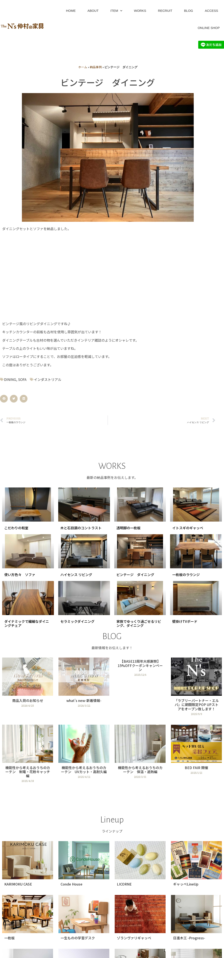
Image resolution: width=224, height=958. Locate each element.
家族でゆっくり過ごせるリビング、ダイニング (138, 623)
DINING (10, 379)
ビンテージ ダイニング (135, 574)
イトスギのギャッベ (187, 527)
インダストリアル (47, 379)
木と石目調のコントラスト (81, 527)
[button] (4, 399)
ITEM (116, 11)
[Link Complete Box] (27, 688)
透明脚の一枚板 (128, 527)
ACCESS (211, 10)
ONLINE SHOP (209, 28)
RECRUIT (165, 10)
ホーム (82, 67)
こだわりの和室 (16, 527)
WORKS (140, 10)
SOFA (22, 379)
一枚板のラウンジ (186, 574)
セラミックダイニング (77, 621)
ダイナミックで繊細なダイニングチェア (26, 623)
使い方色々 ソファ (19, 574)
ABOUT (93, 10)
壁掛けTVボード (184, 621)
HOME (71, 10)
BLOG (188, 10)
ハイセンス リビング (76, 574)
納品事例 (96, 67)
